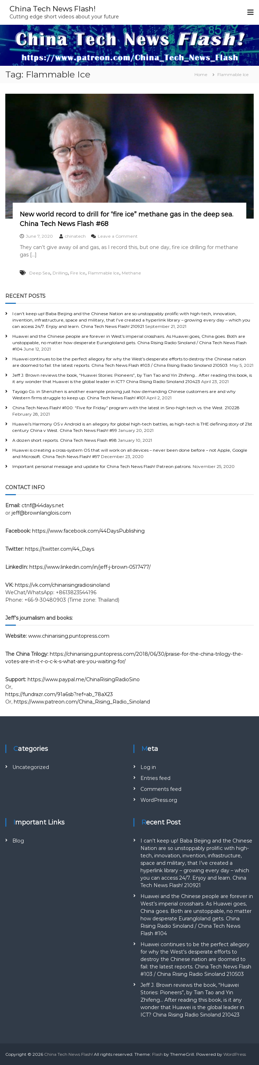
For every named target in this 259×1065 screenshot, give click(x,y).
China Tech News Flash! (56, 8)
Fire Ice (77, 273)
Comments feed (160, 789)
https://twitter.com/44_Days (59, 549)
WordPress (234, 1054)
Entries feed (155, 778)
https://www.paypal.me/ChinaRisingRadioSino (84, 679)
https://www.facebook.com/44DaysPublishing (88, 531)
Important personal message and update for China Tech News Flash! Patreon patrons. (102, 466)
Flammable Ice (103, 273)
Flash (157, 1054)
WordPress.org (158, 800)
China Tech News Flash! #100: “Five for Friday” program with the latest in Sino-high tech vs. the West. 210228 (126, 407)
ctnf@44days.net (43, 505)
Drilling (60, 273)
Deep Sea (39, 273)
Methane (131, 273)
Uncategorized (30, 767)
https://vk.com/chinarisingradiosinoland (62, 585)
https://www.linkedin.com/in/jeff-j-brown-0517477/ (90, 567)
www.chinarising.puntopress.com (68, 636)
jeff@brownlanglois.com (41, 513)
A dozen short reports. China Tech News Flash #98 (64, 440)
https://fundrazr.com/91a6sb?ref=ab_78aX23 (59, 694)
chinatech (75, 236)
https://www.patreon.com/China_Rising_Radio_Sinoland (82, 702)
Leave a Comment (118, 236)
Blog (18, 841)
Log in (148, 767)
